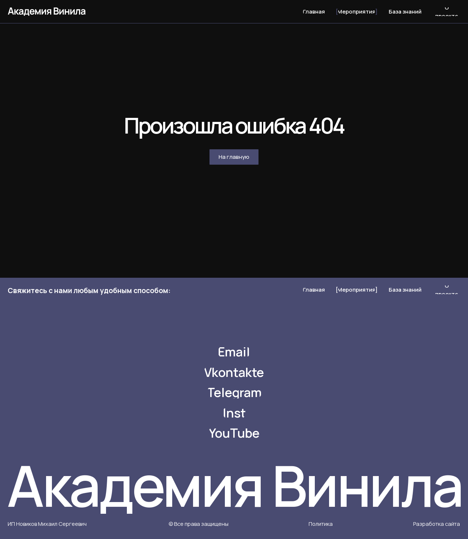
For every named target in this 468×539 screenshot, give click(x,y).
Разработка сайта (436, 523)
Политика (321, 523)
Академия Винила (234, 485)
